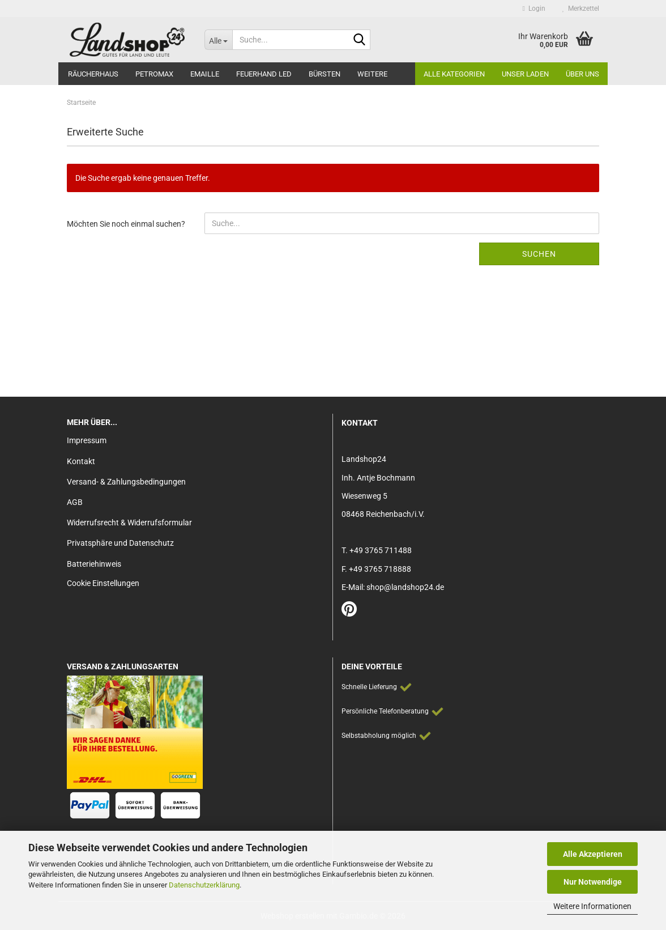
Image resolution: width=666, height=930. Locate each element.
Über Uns (582, 74)
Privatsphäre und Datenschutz (120, 542)
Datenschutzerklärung (204, 885)
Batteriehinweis (94, 563)
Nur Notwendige (592, 881)
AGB (75, 502)
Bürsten (324, 74)
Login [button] (534, 8)
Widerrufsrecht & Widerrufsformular (129, 522)
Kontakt (81, 461)
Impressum (86, 440)
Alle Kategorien (454, 74)
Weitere (372, 74)
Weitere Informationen (592, 906)
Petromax (154, 74)
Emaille (204, 74)
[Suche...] (218, 39)
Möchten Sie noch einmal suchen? (126, 223)
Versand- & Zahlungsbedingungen (126, 481)
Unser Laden (525, 74)
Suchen (539, 253)
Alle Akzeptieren (592, 854)
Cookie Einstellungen (103, 583)
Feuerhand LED (264, 74)
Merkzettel (580, 8)
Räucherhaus (93, 74)
